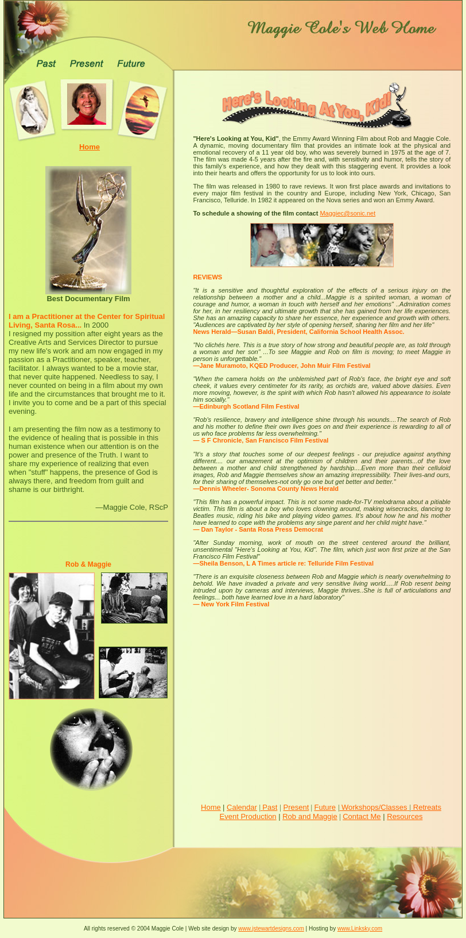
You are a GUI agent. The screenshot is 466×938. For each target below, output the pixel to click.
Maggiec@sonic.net (347, 213)
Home (211, 807)
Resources (404, 816)
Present (296, 807)
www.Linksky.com (359, 928)
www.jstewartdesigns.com (271, 928)
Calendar (242, 807)
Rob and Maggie (309, 816)
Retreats (426, 807)
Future (325, 807)
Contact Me (361, 816)
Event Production (248, 816)
